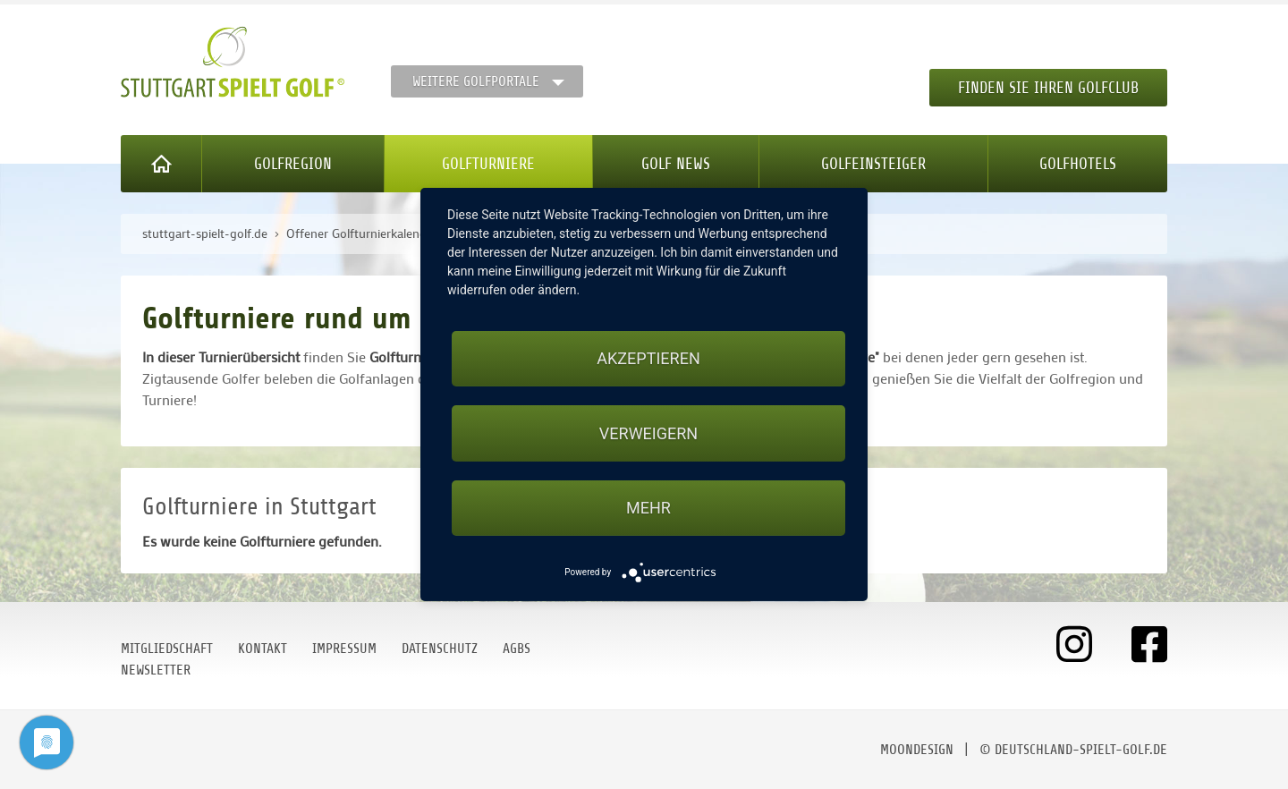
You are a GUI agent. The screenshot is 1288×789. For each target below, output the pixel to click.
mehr (648, 507)
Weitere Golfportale (475, 81)
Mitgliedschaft (167, 649)
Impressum (344, 649)
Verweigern (648, 433)
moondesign (916, 750)
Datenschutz (440, 649)
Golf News (675, 164)
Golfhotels (1077, 164)
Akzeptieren (648, 358)
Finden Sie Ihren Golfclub (1048, 88)
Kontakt (262, 649)
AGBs (516, 649)
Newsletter (156, 670)
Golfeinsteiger (873, 164)
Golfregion (293, 164)
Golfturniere (488, 164)
